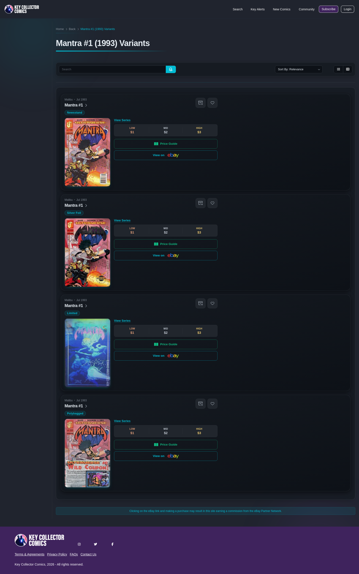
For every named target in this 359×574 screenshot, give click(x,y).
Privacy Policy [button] (57, 554)
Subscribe (328, 9)
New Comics (282, 9)
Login (347, 9)
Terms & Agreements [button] (29, 554)
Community (307, 9)
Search (238, 9)
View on (166, 155)
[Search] (171, 69)
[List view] (338, 69)
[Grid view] (347, 69)
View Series (122, 120)
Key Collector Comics (30, 564)
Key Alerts (257, 9)
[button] (201, 103)
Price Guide (165, 143)
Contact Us (88, 554)
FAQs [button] (74, 554)
